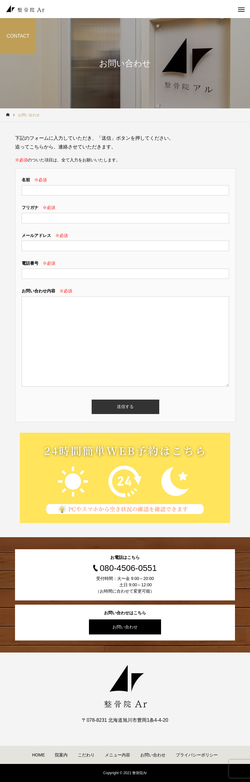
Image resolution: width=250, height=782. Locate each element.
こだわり (86, 754)
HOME (38, 754)
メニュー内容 (117, 754)
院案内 (61, 754)
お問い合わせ (125, 627)
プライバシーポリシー (197, 754)
